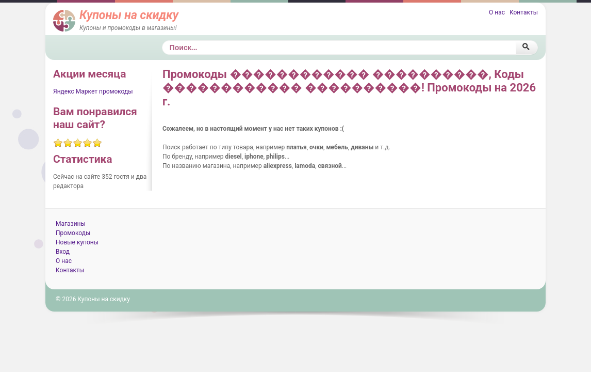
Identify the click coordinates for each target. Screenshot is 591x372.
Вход (63, 251)
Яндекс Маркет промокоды (93, 91)
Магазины (71, 223)
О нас (497, 12)
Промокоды (73, 233)
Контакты (524, 12)
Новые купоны (77, 242)
